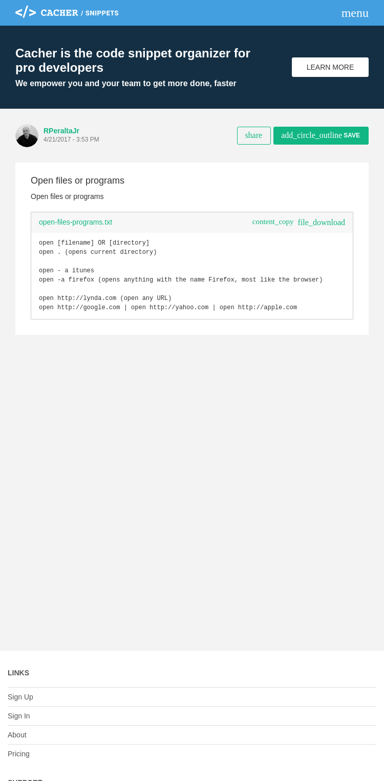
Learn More (330, 67)
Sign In (19, 716)
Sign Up (20, 697)
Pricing (19, 754)
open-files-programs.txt (75, 222)
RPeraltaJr (61, 131)
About (17, 735)
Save (320, 135)
